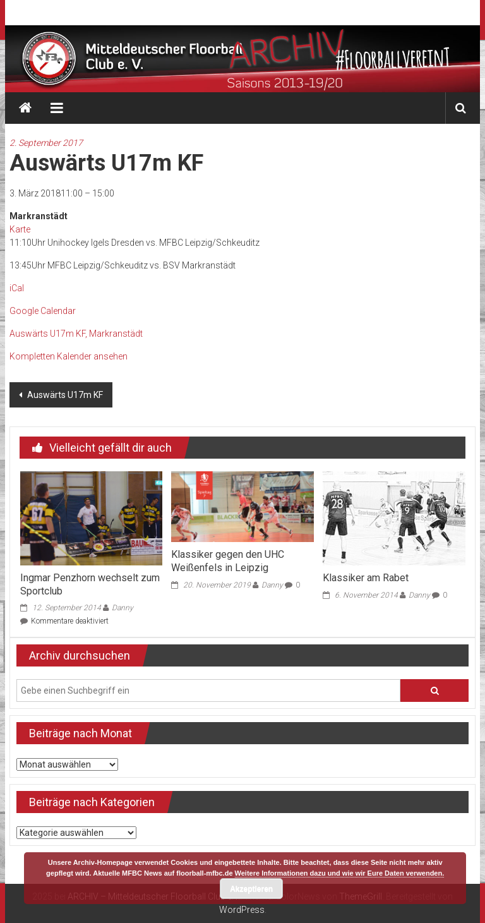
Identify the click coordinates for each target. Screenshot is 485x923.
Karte (19, 229)
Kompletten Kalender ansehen (68, 356)
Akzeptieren (251, 888)
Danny (122, 607)
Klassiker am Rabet (366, 578)
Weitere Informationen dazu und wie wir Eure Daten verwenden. (340, 873)
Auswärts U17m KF (64, 395)
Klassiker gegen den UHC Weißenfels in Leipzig (227, 561)
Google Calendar (42, 311)
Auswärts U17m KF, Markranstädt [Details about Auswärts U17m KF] (76, 334)
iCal (16, 288)
